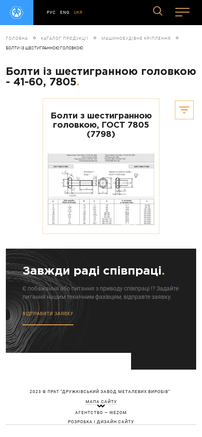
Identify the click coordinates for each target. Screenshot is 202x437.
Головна (17, 38)
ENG (65, 12)
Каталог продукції (64, 38)
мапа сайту (101, 402)
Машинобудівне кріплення (136, 38)
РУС (51, 12)
